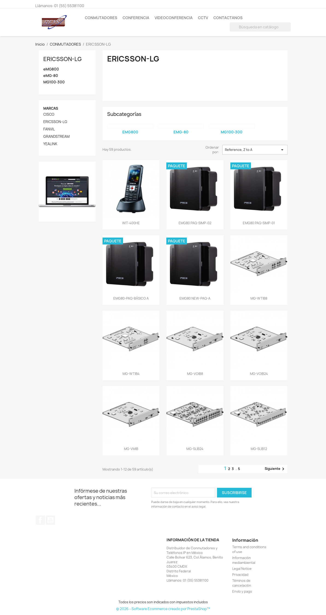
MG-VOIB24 (259, 373)
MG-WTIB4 (131, 373)
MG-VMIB (131, 449)
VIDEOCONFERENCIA (174, 17)
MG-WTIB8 (258, 298)
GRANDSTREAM (56, 136)
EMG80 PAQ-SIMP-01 (259, 223)
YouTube (50, 520)
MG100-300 (54, 82)
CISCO (48, 114)
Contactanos (228, 17)
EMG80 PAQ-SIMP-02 (195, 223)
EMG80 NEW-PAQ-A (194, 298)
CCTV (203, 17)
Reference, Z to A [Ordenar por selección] (255, 150)
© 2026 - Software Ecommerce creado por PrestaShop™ (163, 608)
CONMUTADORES (101, 17)
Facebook (40, 520)
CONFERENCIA (136, 17)
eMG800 (51, 69)
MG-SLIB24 (194, 449)
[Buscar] (260, 27)
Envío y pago (242, 591)
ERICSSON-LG (62, 59)
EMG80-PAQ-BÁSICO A (131, 298)
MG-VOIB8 (195, 373)
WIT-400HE (131, 223)
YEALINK (50, 144)
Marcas (50, 108)
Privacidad (240, 574)
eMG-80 (50, 75)
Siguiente (275, 469)
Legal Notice (242, 568)
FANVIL (49, 129)
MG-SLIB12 (259, 449)
